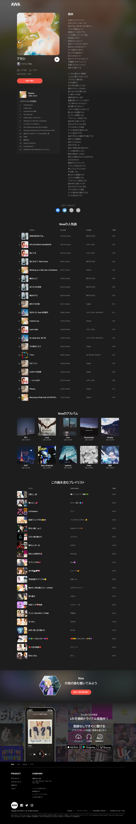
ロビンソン (34, 363)
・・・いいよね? (35, 380)
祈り (26, 437)
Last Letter (34, 329)
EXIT (26, 465)
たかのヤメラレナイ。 (77, 588)
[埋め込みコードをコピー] (78, 210)
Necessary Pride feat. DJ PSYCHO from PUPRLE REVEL (42, 130)
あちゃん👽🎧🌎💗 (76, 503)
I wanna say (27, 108)
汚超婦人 (73, 613)
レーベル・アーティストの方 (39, 794)
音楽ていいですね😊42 (37, 520)
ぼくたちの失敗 (35, 287)
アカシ (32, 355)
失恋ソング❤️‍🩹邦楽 (35, 605)
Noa (30, 64)
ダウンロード (15, 778)
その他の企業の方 (37, 797)
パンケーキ (73, 647)
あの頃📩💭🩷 (34, 571)
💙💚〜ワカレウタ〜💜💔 (38, 639)
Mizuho (72, 630)
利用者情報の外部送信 (99, 811)
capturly (68, 465)
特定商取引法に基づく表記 (117, 811)
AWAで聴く (29, 81)
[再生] (57, 59)
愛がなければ (90, 236)
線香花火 (26, 140)
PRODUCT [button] (16, 773)
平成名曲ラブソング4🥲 (37, 579)
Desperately (89, 437)
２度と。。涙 (32, 494)
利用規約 (69, 811)
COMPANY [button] (37, 773)
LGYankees (33, 511)
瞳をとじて (34, 278)
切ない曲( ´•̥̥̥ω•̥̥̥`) (34, 528)
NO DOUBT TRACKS (93, 355)
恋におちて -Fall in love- (39, 261)
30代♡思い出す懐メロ (36, 630)
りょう (72, 511)
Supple (88, 304)
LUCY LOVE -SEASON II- (94, 312)
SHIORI (72, 622)
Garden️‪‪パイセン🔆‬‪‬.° (77, 528)
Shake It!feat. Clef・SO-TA (31, 118)
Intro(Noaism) (28, 105)
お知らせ (14, 785)
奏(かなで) (34, 295)
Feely (89, 465)
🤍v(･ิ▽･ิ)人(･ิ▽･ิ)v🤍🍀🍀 (79, 494)
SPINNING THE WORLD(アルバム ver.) (36, 149)
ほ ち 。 (72, 656)
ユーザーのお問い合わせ (39, 788)
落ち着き (31, 596)
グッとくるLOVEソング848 (38, 613)
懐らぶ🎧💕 (33, 503)
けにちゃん (73, 537)
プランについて (16, 782)
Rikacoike (73, 554)
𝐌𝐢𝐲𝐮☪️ (73, 562)
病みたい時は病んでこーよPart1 (40, 588)
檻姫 (110, 465)
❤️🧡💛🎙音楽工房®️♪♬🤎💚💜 (81, 639)
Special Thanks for (29, 143)
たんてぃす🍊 (74, 571)
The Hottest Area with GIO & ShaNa (35, 127)
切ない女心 (32, 656)
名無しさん (73, 579)
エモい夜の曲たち (35, 537)
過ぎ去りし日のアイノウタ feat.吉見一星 (36, 133)
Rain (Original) (47, 465)
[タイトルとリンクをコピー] (71, 210)
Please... (33, 389)
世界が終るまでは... (37, 236)
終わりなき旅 (35, 304)
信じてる (33, 253)
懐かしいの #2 (34, 545)
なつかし (31, 622)
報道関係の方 (36, 791)
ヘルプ (13, 788)
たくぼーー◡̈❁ (75, 605)
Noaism (31, 93)
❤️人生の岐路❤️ (34, 647)
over (68, 437)
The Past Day (28, 114)
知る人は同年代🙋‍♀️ (35, 554)
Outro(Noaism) (28, 146)
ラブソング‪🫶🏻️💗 (34, 562)
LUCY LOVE (90, 244)
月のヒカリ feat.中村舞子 (39, 312)
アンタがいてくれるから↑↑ (31, 124)
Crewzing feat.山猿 (29, 111)
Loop (47, 437)
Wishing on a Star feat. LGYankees (35, 121)
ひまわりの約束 (35, 372)
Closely (110, 437)
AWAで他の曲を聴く (81, 692)
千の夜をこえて (35, 346)
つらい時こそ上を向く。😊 (78, 520)
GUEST (72, 545)
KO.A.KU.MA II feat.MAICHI (40, 244)
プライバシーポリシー (83, 811)
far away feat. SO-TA (38, 338)
